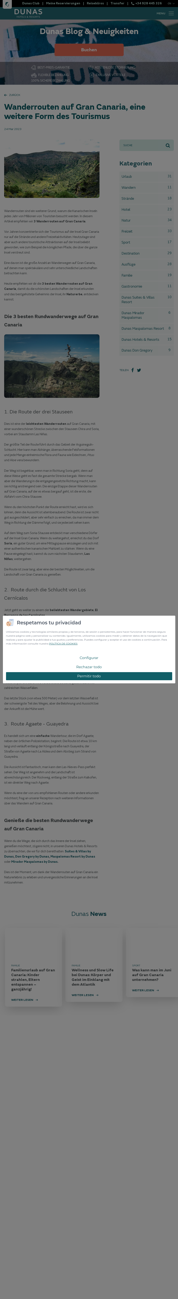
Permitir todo (89, 676)
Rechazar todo (89, 667)
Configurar (89, 658)
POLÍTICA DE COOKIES (63, 643)
